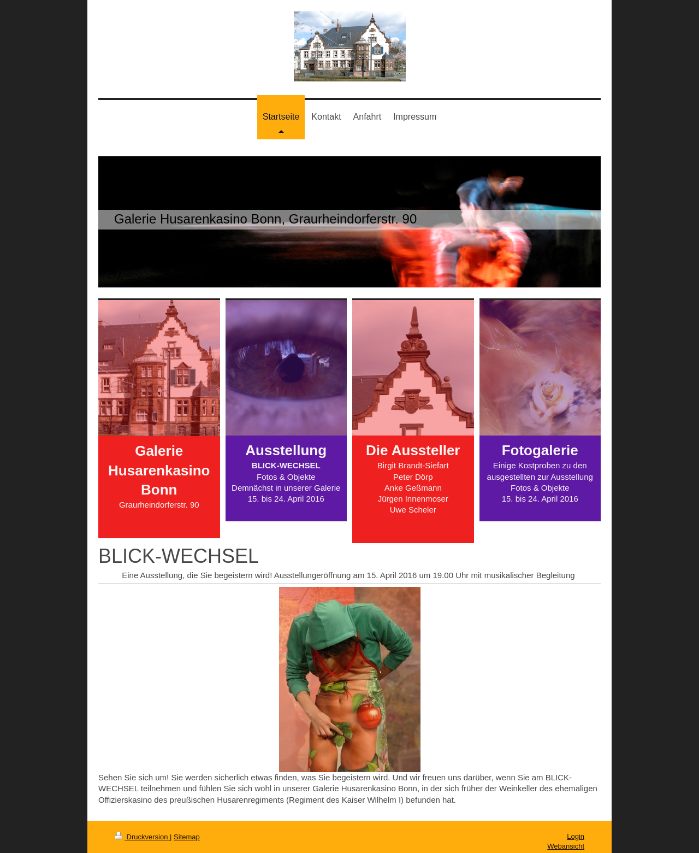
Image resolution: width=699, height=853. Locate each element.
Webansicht (565, 846)
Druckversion (142, 837)
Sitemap (187, 837)
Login (575, 836)
